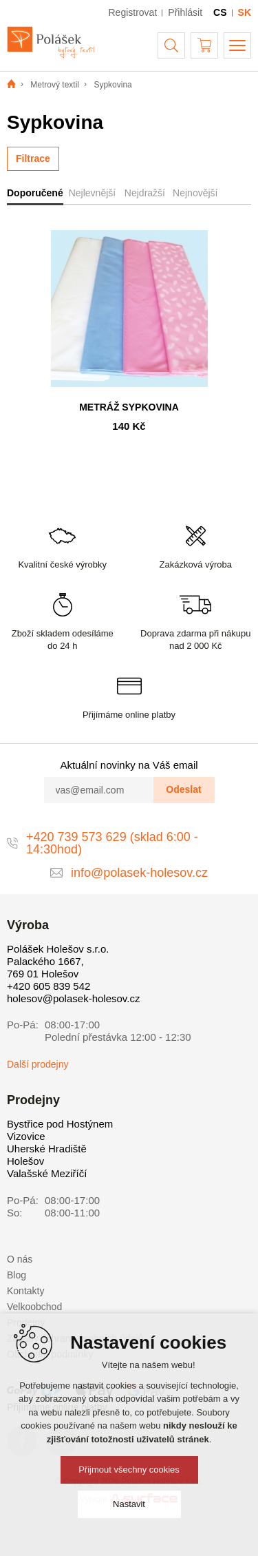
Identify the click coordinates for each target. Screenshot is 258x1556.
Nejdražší (145, 192)
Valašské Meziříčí (47, 1173)
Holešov (25, 1161)
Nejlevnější (92, 192)
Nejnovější (195, 192)
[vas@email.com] (99, 790)
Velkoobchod (34, 1306)
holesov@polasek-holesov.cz (73, 998)
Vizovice (26, 1136)
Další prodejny (38, 1064)
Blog (16, 1274)
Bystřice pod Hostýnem (60, 1124)
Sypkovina (112, 85)
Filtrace (33, 158)
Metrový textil (54, 85)
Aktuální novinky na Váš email (128, 765)
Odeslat (183, 789)
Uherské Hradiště (47, 1148)
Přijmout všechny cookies (129, 1469)
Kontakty (25, 1290)
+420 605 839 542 (48, 986)
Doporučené (35, 192)
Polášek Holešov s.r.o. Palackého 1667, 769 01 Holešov (58, 961)
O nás (19, 1259)
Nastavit (129, 1504)
